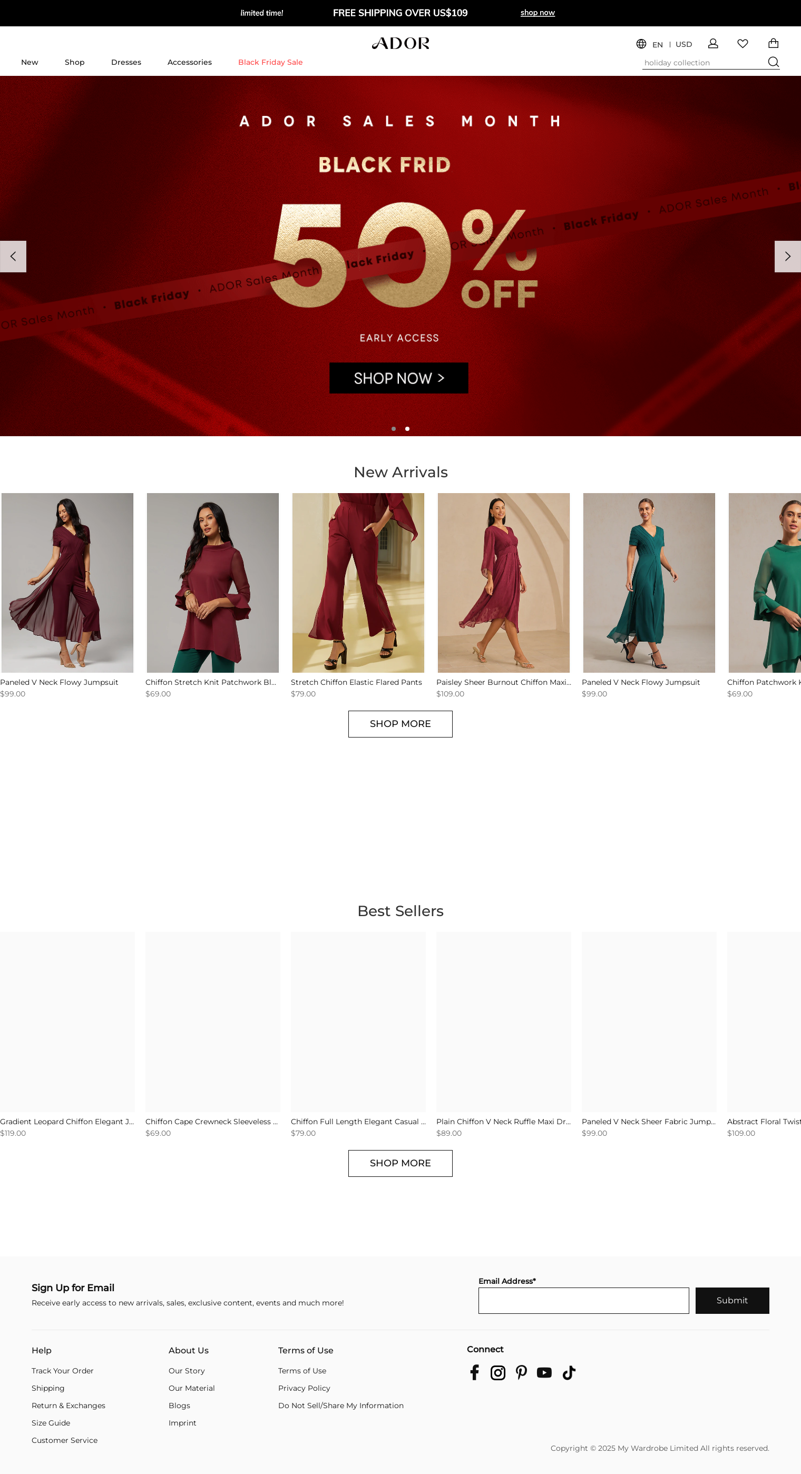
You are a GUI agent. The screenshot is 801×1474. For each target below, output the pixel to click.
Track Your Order (63, 1370)
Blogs (179, 1405)
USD (684, 44)
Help (42, 1350)
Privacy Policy (304, 1388)
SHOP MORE (400, 724)
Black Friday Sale (270, 62)
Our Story (187, 1370)
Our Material (192, 1388)
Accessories (190, 62)
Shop (75, 62)
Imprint (183, 1423)
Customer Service (64, 1440)
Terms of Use (306, 1350)
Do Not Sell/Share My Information (341, 1405)
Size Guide (51, 1423)
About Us (189, 1350)
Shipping (48, 1388)
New (29, 62)
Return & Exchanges (68, 1405)
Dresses (126, 62)
